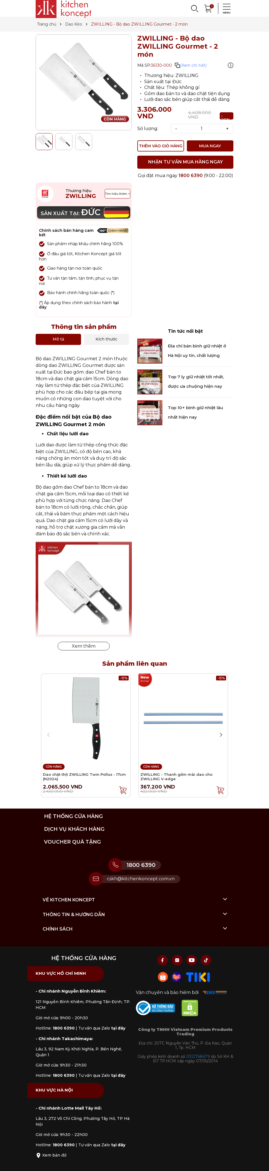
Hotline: (55, 1028)
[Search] (194, 8)
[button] (220, 734)
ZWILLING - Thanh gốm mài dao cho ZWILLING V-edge (176, 776)
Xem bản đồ (51, 1155)
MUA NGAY (210, 145)
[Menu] (225, 8)
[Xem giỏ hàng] (208, 8)
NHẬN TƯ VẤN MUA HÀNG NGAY (185, 162)
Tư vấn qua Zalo (101, 1028)
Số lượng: (147, 128)
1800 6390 (190, 175)
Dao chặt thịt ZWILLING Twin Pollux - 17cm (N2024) (84, 776)
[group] (84, 82)
